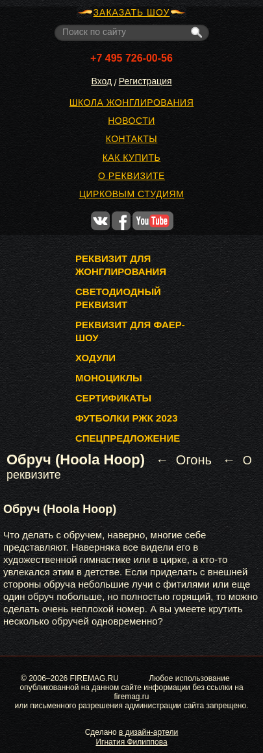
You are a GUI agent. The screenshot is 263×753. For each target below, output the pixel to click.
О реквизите (131, 176)
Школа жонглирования (131, 102)
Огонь (194, 460)
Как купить (132, 157)
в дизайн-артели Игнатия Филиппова (136, 737)
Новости (131, 120)
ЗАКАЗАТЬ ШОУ (132, 12)
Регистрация (145, 81)
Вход (101, 81)
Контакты (132, 139)
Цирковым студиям (131, 194)
